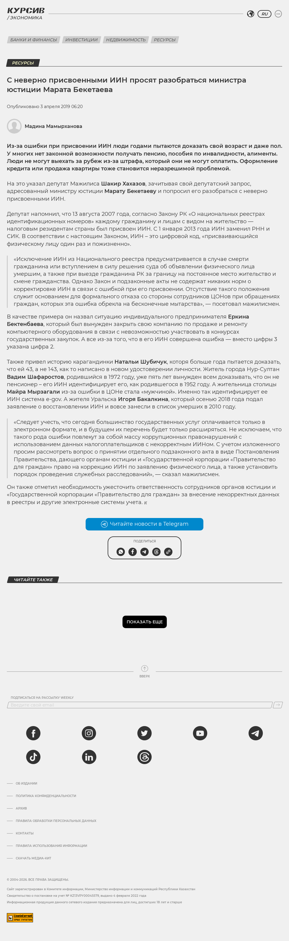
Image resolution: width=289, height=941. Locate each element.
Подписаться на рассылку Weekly (42, 698)
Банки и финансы (34, 39)
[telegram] (256, 733)
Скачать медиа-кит (33, 858)
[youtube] (200, 733)
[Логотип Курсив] (26, 10)
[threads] (144, 757)
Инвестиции (81, 39)
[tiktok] (33, 757)
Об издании (26, 783)
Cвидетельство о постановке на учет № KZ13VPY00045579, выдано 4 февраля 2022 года (76, 896)
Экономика (26, 17)
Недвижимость (126, 39)
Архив (21, 808)
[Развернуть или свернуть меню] (278, 14)
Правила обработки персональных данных (56, 821)
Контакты (25, 833)
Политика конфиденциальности (46, 796)
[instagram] (89, 733)
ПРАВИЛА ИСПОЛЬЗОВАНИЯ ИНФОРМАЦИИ (51, 846)
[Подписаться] (278, 705)
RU (264, 14)
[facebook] (33, 733)
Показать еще (145, 622)
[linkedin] (88, 757)
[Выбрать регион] (251, 14)
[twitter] (144, 733)
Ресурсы (164, 39)
